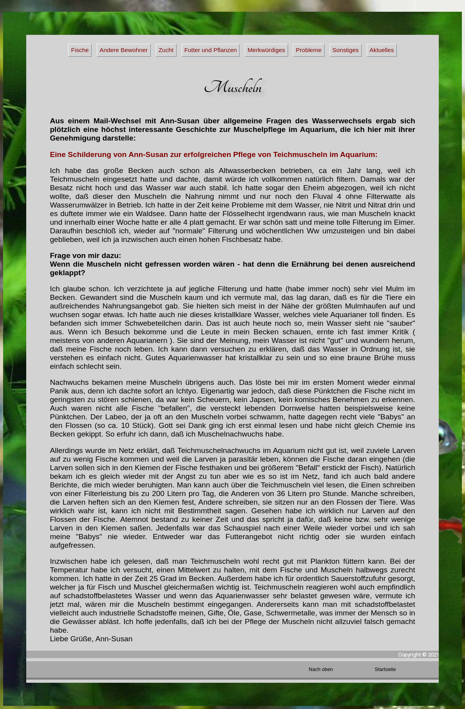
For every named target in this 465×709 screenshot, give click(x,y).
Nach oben (321, 669)
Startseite (385, 669)
